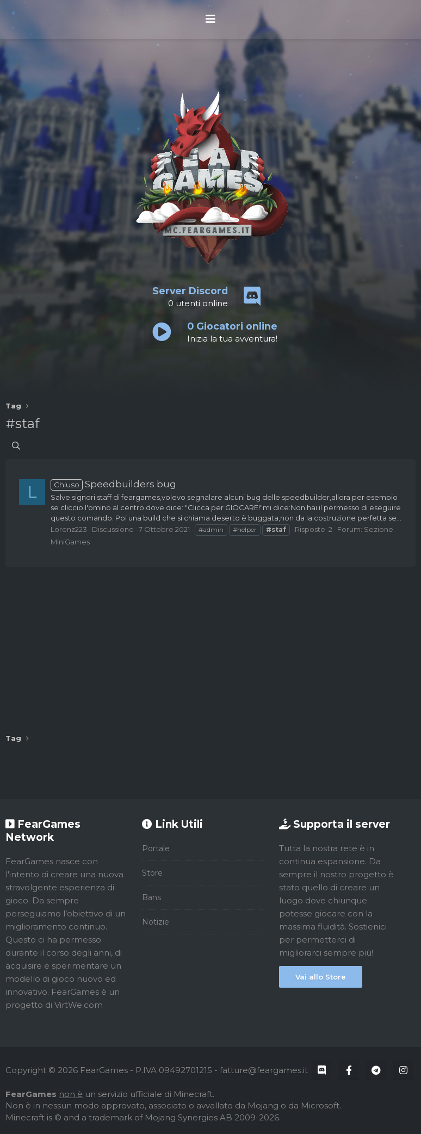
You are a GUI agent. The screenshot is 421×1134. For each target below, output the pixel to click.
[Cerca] (16, 446)
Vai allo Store (320, 976)
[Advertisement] (210, 646)
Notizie (155, 922)
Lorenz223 (69, 529)
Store (152, 873)
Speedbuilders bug (113, 484)
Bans (151, 897)
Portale (156, 848)
